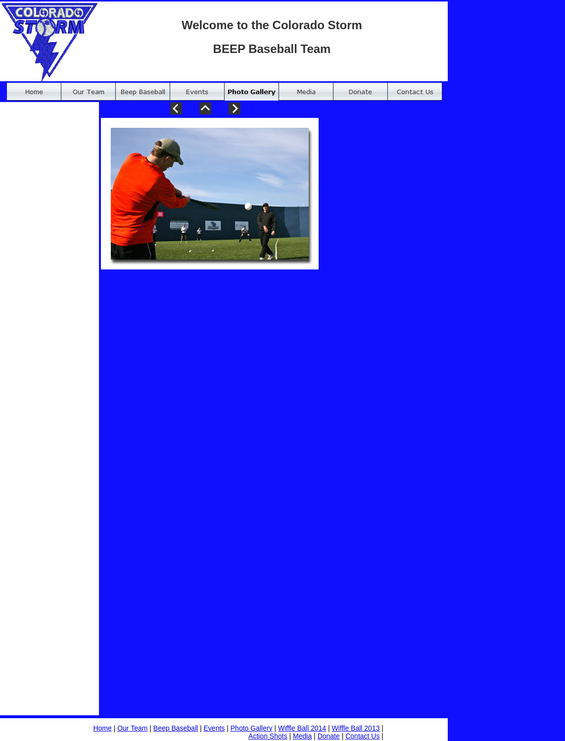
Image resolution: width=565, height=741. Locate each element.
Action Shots (267, 736)
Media (302, 736)
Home (102, 728)
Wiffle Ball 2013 (355, 728)
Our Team (132, 728)
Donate (329, 736)
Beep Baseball (175, 728)
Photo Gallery (252, 728)
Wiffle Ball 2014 (302, 728)
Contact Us (362, 736)
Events (214, 728)
